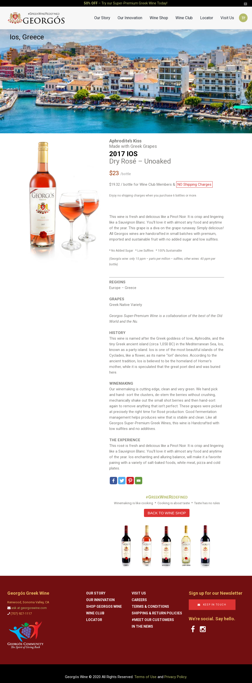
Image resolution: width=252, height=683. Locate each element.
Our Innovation (130, 13)
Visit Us (227, 13)
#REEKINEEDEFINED (167, 493)
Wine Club (184, 13)
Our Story (102, 13)
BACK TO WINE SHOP (167, 508)
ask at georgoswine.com (29, 603)
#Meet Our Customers (153, 615)
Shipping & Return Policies (157, 609)
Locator (206, 13)
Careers (139, 595)
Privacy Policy (175, 672)
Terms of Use (145, 672)
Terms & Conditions (150, 602)
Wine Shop (159, 13)
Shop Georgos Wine (104, 602)
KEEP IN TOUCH (214, 600)
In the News (142, 622)
